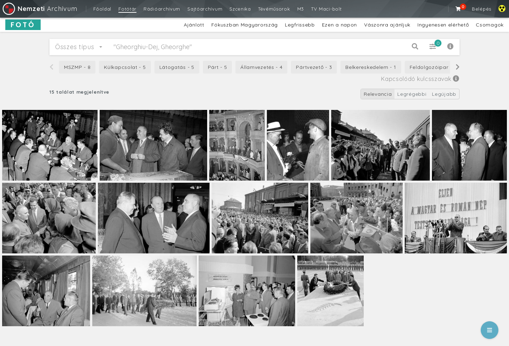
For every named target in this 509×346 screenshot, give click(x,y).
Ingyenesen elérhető (443, 25)
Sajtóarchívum (204, 9)
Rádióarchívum (162, 9)
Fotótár (127, 9)
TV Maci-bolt (326, 9)
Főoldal (102, 9)
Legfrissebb (300, 25)
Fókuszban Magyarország (244, 25)
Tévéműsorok (274, 9)
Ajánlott (194, 25)
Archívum (39, 8)
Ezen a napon (339, 25)
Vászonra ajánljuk (387, 25)
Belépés (481, 9)
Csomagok (490, 25)
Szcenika (240, 9)
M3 (300, 9)
